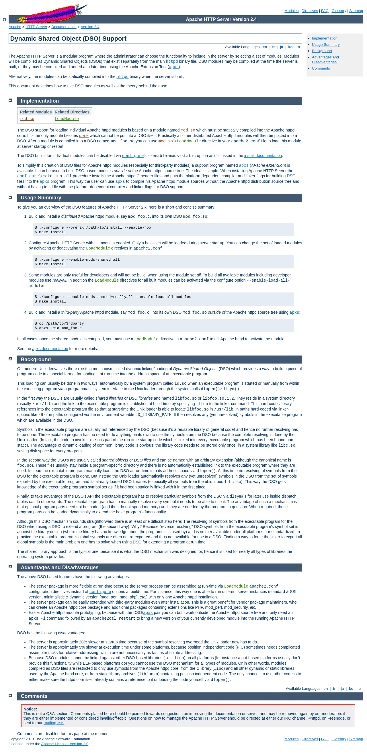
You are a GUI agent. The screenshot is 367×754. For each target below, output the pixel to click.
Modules (291, 11)
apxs (174, 67)
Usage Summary (326, 44)
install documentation (263, 155)
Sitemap (356, 11)
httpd (172, 61)
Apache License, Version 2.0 (64, 744)
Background (322, 51)
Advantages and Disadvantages (325, 59)
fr (273, 47)
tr (299, 47)
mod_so (27, 119)
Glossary (338, 11)
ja (281, 47)
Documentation (63, 27)
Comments (321, 68)
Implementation (324, 38)
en (265, 47)
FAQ (325, 11)
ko (290, 47)
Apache (15, 27)
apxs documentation (50, 348)
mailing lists (54, 722)
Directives (310, 11)
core (84, 135)
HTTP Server (36, 27)
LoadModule (67, 119)
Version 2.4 (90, 27)
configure (133, 156)
